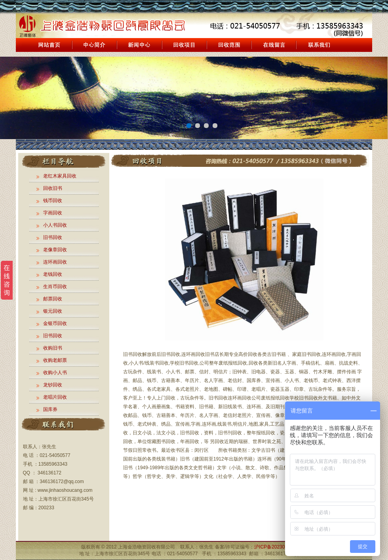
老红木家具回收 (59, 176)
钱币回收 (52, 200)
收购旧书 (52, 348)
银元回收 (52, 311)
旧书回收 (52, 237)
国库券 (50, 409)
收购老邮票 (55, 360)
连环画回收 (55, 262)
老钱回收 (52, 274)
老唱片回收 (55, 397)
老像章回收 (55, 249)
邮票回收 (52, 299)
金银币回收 (55, 323)
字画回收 (52, 213)
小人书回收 (55, 225)
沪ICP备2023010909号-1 (280, 547)
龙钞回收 (52, 385)
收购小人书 (55, 372)
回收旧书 (52, 188)
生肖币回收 (55, 286)
